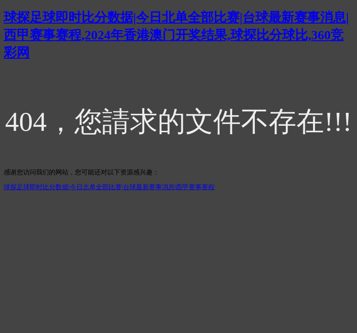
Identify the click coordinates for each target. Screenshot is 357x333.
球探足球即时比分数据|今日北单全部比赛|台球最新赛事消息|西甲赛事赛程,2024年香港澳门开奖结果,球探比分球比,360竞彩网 (176, 35)
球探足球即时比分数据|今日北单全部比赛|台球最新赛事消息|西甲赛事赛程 (109, 187)
